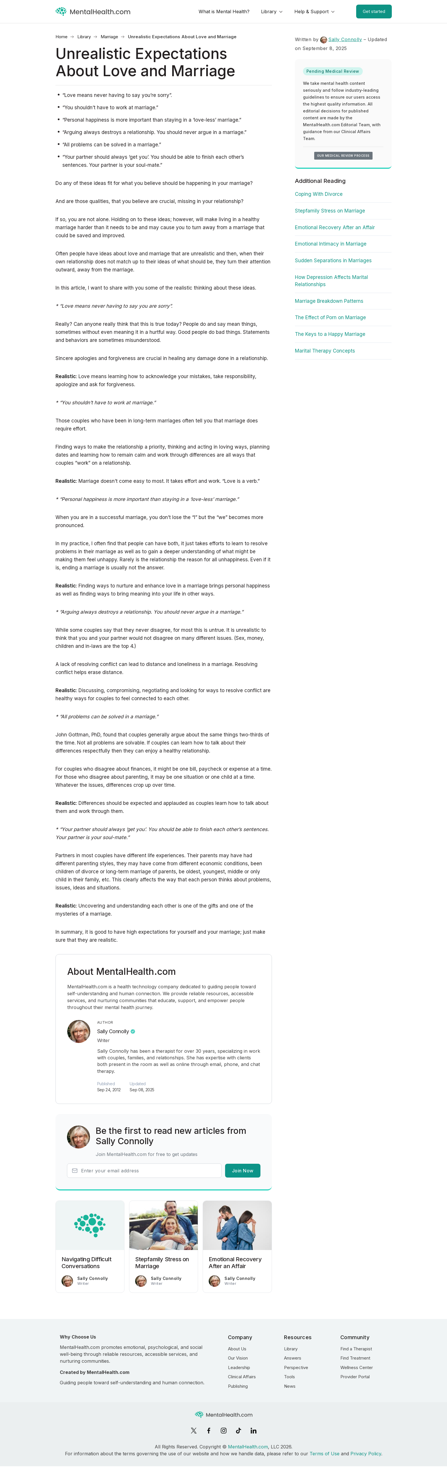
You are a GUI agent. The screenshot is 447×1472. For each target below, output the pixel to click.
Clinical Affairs (242, 1376)
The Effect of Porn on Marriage (330, 317)
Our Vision (238, 1358)
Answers (292, 1358)
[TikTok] (238, 1430)
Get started (374, 11)
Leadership (239, 1367)
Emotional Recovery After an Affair (335, 227)
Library (269, 11)
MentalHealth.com (248, 1447)
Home (61, 36)
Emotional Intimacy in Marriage (331, 244)
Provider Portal (355, 1376)
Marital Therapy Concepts (325, 351)
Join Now (243, 1171)
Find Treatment (355, 1358)
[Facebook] (208, 1430)
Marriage (109, 36)
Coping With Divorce (319, 194)
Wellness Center (356, 1367)
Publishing (238, 1386)
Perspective (296, 1367)
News (290, 1386)
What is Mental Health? (224, 11)
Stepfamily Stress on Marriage (330, 211)
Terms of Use (324, 1453)
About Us (237, 1349)
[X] (193, 1430)
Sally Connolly (113, 1031)
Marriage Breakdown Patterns (329, 301)
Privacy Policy (365, 1453)
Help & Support (311, 11)
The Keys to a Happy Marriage (330, 334)
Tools (289, 1376)
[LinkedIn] (253, 1430)
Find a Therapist (356, 1349)
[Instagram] (223, 1430)
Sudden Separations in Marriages (333, 260)
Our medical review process (343, 155)
